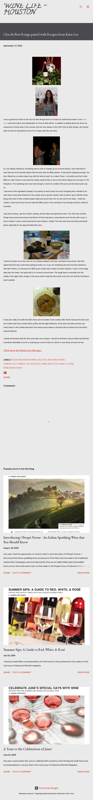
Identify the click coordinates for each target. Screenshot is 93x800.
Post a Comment (21, 573)
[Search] (81, 5)
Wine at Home (66, 363)
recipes (43, 359)
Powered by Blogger (46, 788)
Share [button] (6, 377)
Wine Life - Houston (24, 10)
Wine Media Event (13, 367)
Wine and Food (50, 363)
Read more (84, 573)
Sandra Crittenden (14, 363)
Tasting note (33, 363)
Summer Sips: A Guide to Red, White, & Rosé (34, 649)
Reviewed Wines (56, 359)
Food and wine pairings (24, 359)
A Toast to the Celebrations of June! (27, 749)
